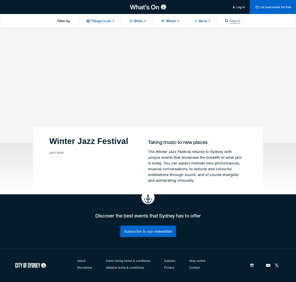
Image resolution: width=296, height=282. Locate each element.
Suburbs (169, 261)
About (81, 261)
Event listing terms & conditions (128, 261)
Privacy (169, 267)
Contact (194, 267)
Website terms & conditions (125, 267)
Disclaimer (84, 267)
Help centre (197, 261)
